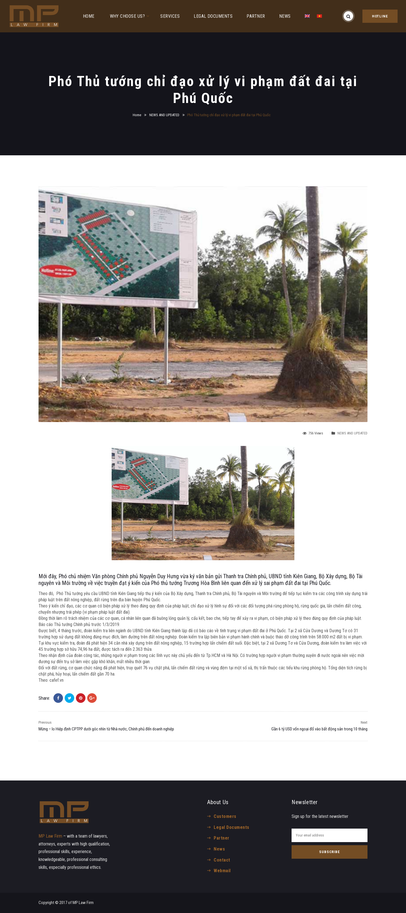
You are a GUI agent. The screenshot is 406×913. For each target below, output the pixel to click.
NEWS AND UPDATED (164, 115)
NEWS (285, 16)
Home (137, 115)
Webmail (222, 870)
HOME (88, 16)
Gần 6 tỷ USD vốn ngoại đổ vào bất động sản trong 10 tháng (319, 729)
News (219, 849)
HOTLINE (380, 16)
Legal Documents (231, 827)
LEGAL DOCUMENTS (213, 16)
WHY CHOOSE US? (127, 16)
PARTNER (256, 16)
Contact (222, 860)
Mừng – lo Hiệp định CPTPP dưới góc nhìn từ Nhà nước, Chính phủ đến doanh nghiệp (106, 729)
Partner (221, 838)
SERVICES (170, 16)
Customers (225, 816)
